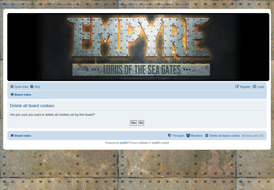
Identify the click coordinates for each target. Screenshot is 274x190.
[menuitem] (35, 87)
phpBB (123, 142)
